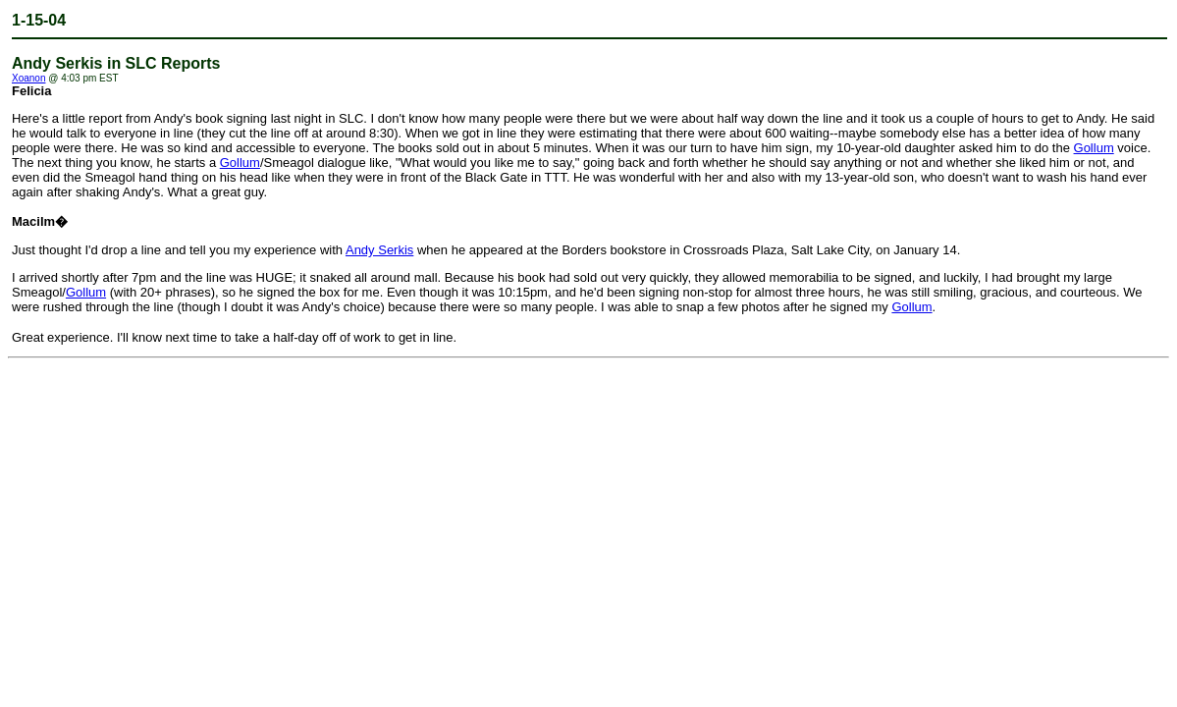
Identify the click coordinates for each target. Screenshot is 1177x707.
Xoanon (28, 78)
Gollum (1094, 147)
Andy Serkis (379, 250)
